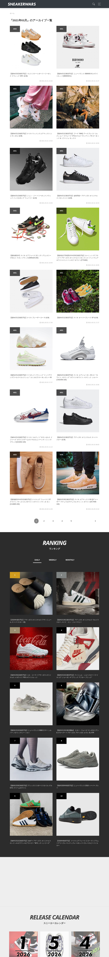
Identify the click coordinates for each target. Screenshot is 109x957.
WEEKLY (53, 560)
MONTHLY (70, 560)
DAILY (37, 560)
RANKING (54, 543)
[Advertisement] (54, 882)
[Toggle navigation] (98, 4)
